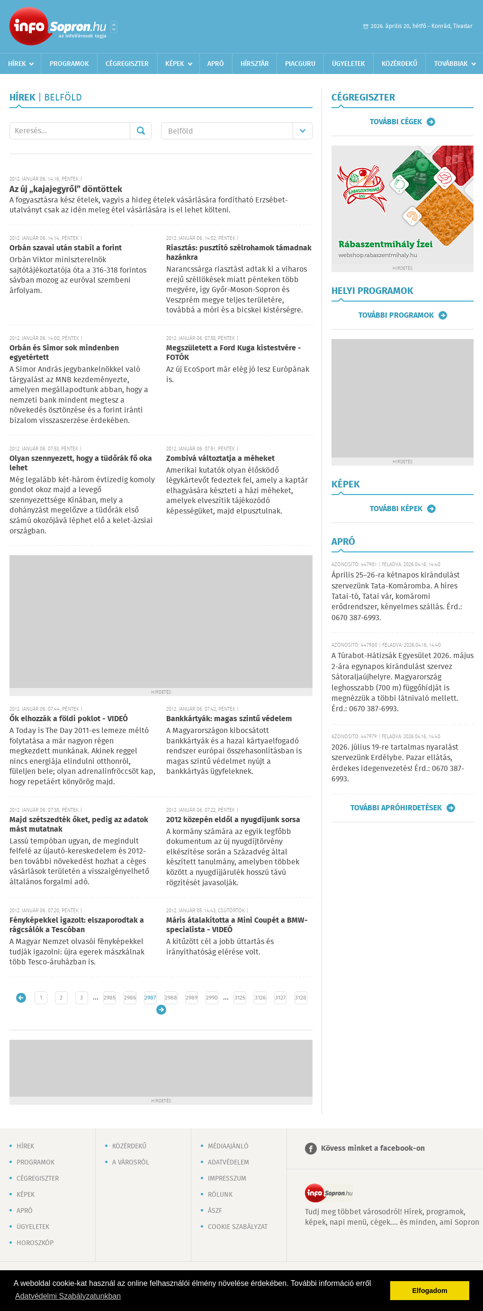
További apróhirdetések (396, 808)
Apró (215, 64)
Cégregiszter (127, 64)
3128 (300, 997)
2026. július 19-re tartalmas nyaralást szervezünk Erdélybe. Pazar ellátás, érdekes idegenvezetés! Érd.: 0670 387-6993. (397, 763)
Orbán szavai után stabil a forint (65, 248)
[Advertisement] (161, 621)
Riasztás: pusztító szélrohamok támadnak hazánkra (239, 253)
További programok (396, 315)
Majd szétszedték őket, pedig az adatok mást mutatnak (78, 824)
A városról (130, 1162)
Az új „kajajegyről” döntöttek (65, 189)
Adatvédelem (228, 1162)
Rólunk (220, 1195)
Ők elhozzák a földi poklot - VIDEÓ (68, 719)
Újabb (21, 998)
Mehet (141, 130)
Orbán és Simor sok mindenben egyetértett (64, 353)
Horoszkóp (35, 1243)
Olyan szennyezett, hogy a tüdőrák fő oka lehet (80, 463)
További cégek (396, 122)
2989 (191, 997)
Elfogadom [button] (429, 1290)
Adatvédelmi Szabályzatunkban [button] (68, 1296)
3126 (260, 997)
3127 (280, 997)
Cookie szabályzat (238, 1227)
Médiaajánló (228, 1146)
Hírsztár (255, 64)
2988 (171, 997)
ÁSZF (215, 1211)
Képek (174, 64)
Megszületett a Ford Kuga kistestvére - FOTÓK (233, 353)
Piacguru (300, 64)
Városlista (113, 27)
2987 (150, 997)
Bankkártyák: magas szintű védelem (229, 719)
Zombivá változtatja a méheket (220, 459)
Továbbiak (451, 64)
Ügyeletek (348, 64)
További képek (396, 508)
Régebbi (161, 1010)
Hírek (17, 64)
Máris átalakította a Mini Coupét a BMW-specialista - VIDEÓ (237, 925)
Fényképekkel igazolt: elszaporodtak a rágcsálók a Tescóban (76, 925)
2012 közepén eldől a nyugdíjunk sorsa (233, 820)
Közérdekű (399, 64)
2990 (212, 997)
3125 (239, 997)
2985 (110, 997)
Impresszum (227, 1178)
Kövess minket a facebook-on (373, 1149)
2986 (130, 997)
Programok (69, 64)
